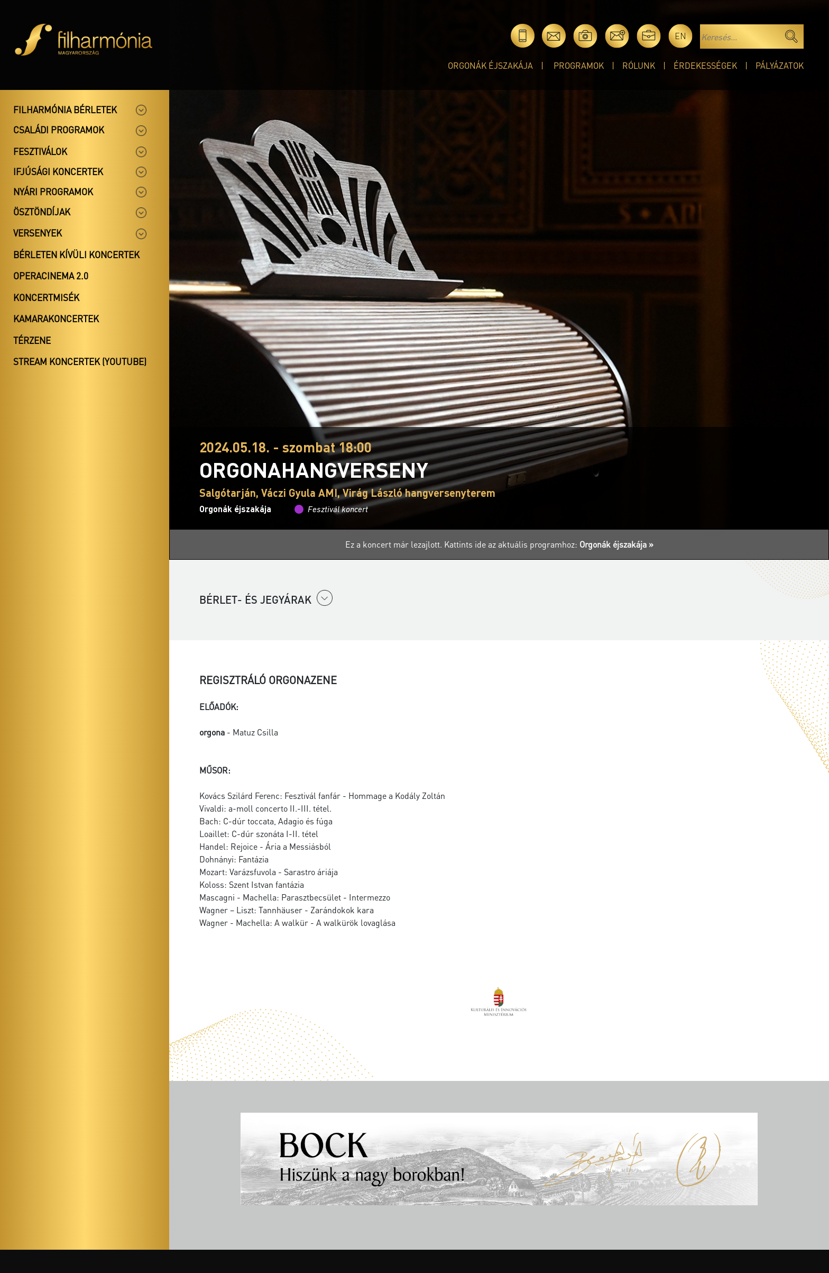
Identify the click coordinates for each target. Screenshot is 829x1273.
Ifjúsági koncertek (58, 171)
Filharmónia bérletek (65, 109)
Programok (579, 65)
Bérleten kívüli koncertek (76, 254)
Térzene (32, 340)
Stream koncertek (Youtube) (79, 361)
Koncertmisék (46, 297)
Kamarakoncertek (56, 318)
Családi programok (58, 129)
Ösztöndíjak (41, 211)
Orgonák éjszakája (490, 65)
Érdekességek (705, 65)
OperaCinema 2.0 (50, 275)
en (680, 35)
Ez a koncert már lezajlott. (394, 544)
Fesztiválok (40, 151)
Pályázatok (780, 65)
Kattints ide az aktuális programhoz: (548, 544)
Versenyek (37, 233)
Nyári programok (53, 191)
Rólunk (638, 65)
